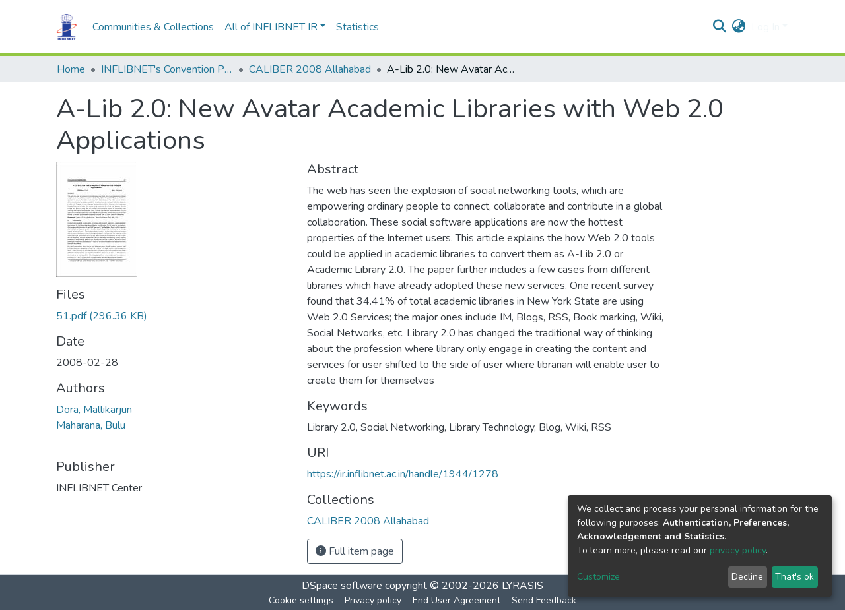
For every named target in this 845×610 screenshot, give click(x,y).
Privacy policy (373, 600)
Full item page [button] (355, 551)
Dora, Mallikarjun (94, 409)
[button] (739, 27)
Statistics (357, 27)
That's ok (794, 576)
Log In (765, 27)
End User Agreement (456, 600)
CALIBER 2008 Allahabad (310, 69)
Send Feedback (544, 600)
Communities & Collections (153, 27)
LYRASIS (522, 585)
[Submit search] (720, 27)
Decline (747, 576)
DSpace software (342, 585)
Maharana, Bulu (90, 425)
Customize (598, 576)
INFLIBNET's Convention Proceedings (167, 69)
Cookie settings (301, 600)
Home (71, 69)
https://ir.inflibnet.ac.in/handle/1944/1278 (402, 474)
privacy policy (738, 550)
